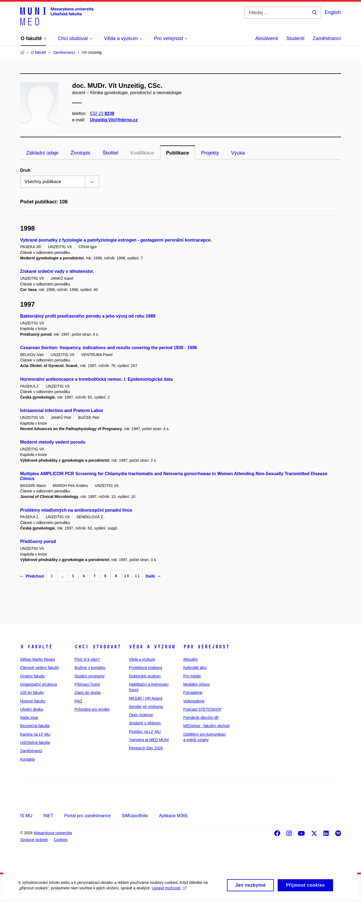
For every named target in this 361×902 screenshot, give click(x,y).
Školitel (110, 153)
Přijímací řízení (87, 684)
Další (153, 576)
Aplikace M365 (173, 815)
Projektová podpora (145, 667)
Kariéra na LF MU (35, 734)
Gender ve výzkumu (146, 706)
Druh (25, 170)
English (333, 12)
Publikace (177, 153)
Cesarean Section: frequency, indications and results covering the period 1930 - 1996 (108, 347)
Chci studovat (98, 647)
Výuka (238, 153)
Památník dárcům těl (200, 717)
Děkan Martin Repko (37, 659)
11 (137, 576)
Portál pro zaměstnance (87, 815)
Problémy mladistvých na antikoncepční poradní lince (76, 510)
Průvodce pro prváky (92, 709)
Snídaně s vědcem (145, 723)
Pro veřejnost (206, 647)
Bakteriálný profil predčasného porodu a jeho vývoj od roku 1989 (87, 316)
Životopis (80, 153)
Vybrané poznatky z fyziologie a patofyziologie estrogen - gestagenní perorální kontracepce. (116, 240)
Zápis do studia (88, 692)
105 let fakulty (32, 692)
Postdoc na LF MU (145, 731)
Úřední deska (31, 709)
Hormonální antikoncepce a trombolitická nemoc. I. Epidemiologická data (96, 379)
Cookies (61, 839)
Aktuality (190, 659)
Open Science (141, 715)
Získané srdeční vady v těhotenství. (57, 271)
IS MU (26, 815)
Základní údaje (42, 153)
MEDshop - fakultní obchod (206, 726)
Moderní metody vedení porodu (53, 442)
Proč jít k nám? (87, 659)
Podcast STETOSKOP (202, 709)
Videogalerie (193, 701)
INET (48, 815)
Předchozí (32, 576)
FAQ (78, 701)
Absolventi (266, 38)
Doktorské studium (145, 676)
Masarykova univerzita (53, 833)
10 (126, 576)
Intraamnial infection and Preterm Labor (61, 410)
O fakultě (36, 647)
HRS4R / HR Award (145, 698)
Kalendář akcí (195, 667)
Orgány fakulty (32, 676)
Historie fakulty (33, 701)
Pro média (192, 676)
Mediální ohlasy (196, 684)
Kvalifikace (142, 153)
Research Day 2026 (146, 748)
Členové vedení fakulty (39, 667)
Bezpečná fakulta (35, 726)
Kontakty (27, 759)
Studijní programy (90, 676)
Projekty (210, 153)
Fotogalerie (192, 692)
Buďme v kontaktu (90, 667)
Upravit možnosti (170, 893)
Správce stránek (34, 839)
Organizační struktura (38, 684)
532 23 (102, 113)
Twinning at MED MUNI (149, 740)
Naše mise (29, 717)
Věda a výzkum (152, 647)
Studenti (295, 38)
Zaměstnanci (326, 38)
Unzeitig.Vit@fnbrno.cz (114, 119)
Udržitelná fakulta (35, 742)
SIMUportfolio (134, 815)
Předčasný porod (38, 541)
